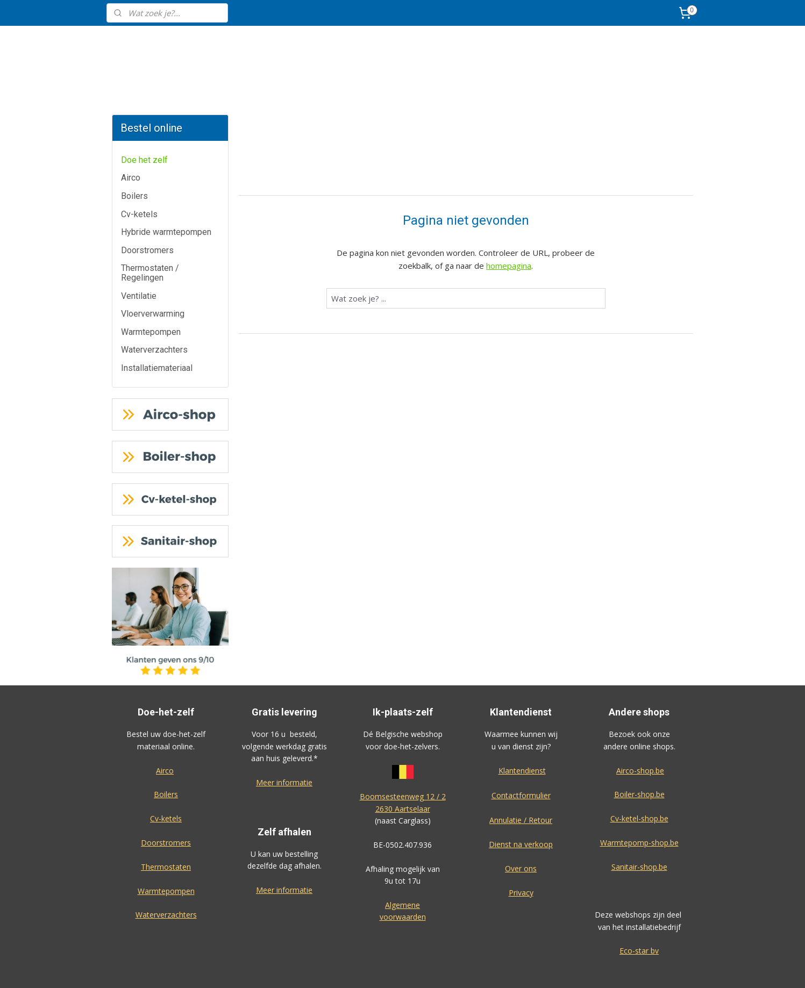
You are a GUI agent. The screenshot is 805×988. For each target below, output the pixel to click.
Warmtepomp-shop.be (639, 802)
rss (459, 968)
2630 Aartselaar (402, 768)
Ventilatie (138, 255)
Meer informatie (284, 742)
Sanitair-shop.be (639, 826)
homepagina (508, 225)
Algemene (402, 865)
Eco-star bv (639, 910)
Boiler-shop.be (639, 754)
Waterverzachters (154, 309)
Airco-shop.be (640, 730)
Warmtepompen (151, 292)
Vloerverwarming (152, 273)
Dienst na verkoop (521, 804)
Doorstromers (147, 210)
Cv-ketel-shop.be (639, 778)
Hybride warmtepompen (166, 192)
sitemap (436, 968)
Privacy (521, 852)
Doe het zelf (144, 119)
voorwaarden (403, 876)
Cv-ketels (139, 174)
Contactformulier (521, 755)
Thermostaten (166, 826)
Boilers (134, 156)
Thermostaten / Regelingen (150, 232)
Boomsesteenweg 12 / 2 (403, 756)
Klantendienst (522, 730)
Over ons (521, 828)
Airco (130, 137)
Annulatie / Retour (520, 780)
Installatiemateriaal (157, 328)
